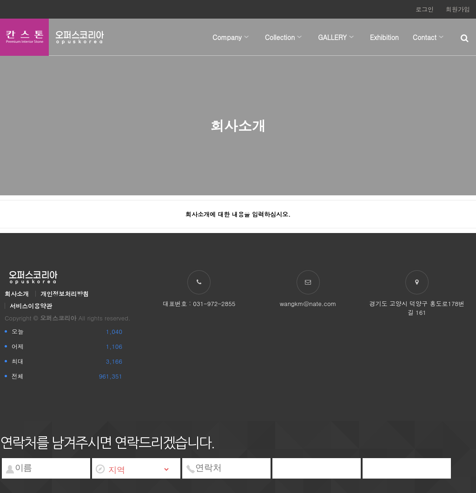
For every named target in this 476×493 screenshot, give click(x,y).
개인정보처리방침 (64, 294)
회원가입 (458, 9)
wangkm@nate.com (308, 303)
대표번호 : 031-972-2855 (199, 303)
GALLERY (332, 37)
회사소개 (17, 294)
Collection (280, 37)
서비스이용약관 (31, 306)
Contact (424, 37)
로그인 (425, 9)
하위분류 (246, 37)
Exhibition (384, 37)
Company (227, 37)
